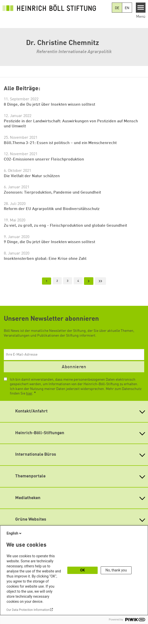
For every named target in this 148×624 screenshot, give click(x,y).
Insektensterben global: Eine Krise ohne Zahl (45, 259)
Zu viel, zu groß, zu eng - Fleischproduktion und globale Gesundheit (65, 226)
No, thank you (116, 570)
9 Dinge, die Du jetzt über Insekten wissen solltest (49, 242)
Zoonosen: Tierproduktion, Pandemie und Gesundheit (52, 193)
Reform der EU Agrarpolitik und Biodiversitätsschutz (52, 209)
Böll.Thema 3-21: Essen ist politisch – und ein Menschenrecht (60, 143)
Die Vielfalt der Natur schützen (32, 176)
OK (82, 570)
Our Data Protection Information (27, 610)
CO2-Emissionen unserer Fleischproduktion (44, 159)
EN (127, 8)
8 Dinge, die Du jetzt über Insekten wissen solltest (49, 105)
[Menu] (141, 8)
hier (29, 393)
